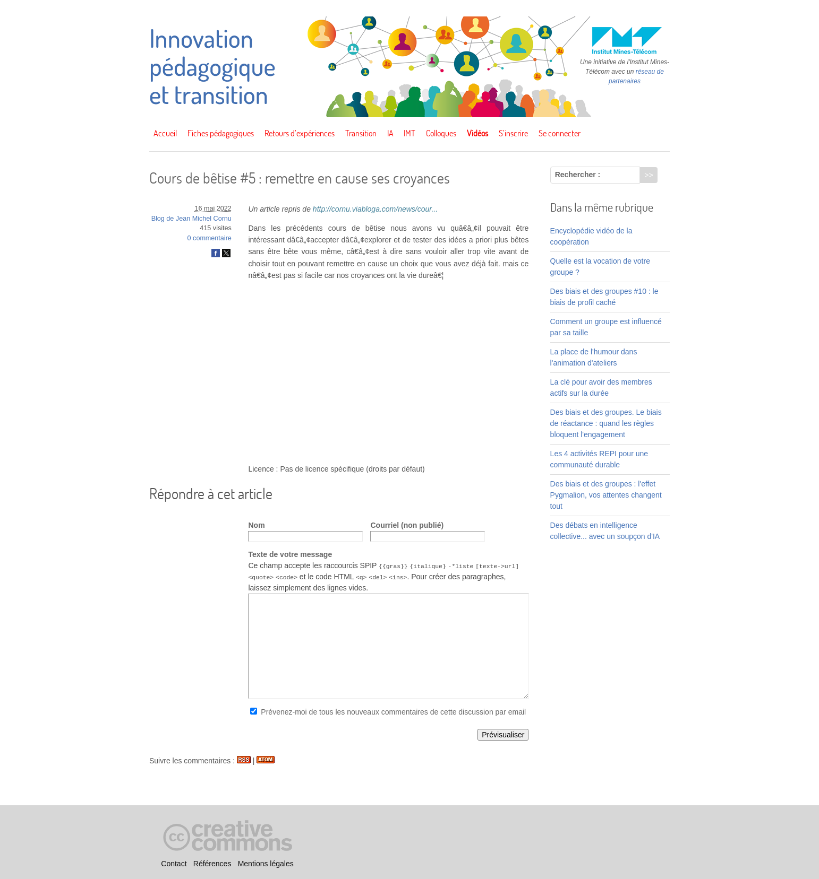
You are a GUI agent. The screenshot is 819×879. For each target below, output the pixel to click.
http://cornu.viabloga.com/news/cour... (375, 209)
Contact (173, 863)
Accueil (165, 133)
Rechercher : (578, 174)
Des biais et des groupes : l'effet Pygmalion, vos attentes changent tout (606, 495)
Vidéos (477, 133)
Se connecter (560, 133)
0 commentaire (209, 238)
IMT (409, 133)
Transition (361, 133)
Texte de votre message (290, 554)
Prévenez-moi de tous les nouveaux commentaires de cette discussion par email (393, 712)
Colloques (441, 133)
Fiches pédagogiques (220, 133)
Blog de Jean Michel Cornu (191, 218)
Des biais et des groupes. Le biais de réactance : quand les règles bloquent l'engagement (606, 423)
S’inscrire (513, 133)
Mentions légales (266, 863)
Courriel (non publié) (406, 525)
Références (212, 863)
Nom (256, 525)
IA (390, 133)
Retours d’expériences (300, 133)
